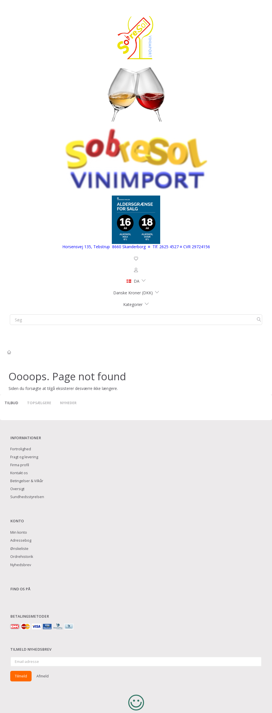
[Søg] (259, 319)
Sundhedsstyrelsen (27, 496)
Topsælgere (39, 402)
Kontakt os (19, 472)
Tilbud (11, 402)
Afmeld (42, 676)
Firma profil (19, 465)
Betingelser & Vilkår (26, 480)
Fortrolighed (20, 449)
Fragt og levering (24, 457)
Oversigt (17, 488)
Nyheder (68, 402)
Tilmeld (21, 676)
